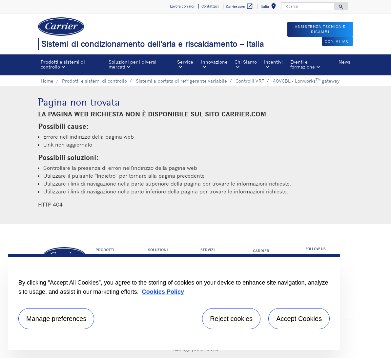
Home (47, 81)
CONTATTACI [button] (337, 41)
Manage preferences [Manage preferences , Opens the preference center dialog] (56, 318)
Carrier (261, 251)
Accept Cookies (299, 318)
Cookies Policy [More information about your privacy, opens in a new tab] (163, 291)
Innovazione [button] (214, 62)
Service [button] (185, 62)
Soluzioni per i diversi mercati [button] (132, 64)
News (344, 62)
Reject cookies (231, 318)
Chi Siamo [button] (246, 62)
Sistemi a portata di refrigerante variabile (181, 81)
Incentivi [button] (273, 62)
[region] (174, 302)
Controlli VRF (250, 81)
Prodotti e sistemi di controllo (94, 81)
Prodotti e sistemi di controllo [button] (63, 64)
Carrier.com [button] (239, 6)
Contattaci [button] (210, 6)
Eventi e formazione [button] (302, 64)
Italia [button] (269, 7)
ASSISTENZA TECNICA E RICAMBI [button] (320, 29)
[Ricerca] (307, 6)
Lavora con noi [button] (182, 6)
